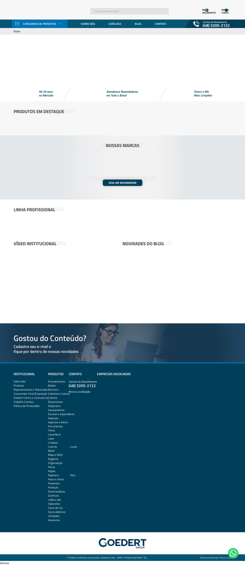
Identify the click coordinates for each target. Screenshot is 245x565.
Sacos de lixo (55, 508)
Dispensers (54, 406)
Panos (51, 467)
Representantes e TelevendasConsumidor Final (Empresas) (30, 392)
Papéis (51, 471)
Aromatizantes (56, 381)
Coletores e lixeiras (59, 394)
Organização (55, 463)
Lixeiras (52, 447)
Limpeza (53, 443)
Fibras (51, 430)
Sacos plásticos (56, 512)
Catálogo (115, 24)
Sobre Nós (88, 24)
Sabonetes (54, 504)
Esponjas (53, 418)
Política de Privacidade (26, 406)
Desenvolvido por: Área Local (215, 558)
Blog (138, 24)
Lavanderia (54, 434)
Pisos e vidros (56, 479)
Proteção (53, 487)
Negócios (53, 459)
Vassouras (54, 520)
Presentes (54, 483)
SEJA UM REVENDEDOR (122, 183)
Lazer (51, 438)
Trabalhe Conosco (24, 402)
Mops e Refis (55, 455)
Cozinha (52, 398)
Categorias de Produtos (39, 24)
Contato (160, 24)
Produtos (19, 385)
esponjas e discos (58, 422)
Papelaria (53, 475)
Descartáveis (55, 402)
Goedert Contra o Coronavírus (31, 398)
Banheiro (53, 390)
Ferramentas (55, 426)
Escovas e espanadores (61, 414)
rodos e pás (54, 500)
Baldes (52, 385)
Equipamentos (56, 410)
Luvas (73, 447)
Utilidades (53, 516)
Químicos (53, 496)
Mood (51, 451)
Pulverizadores (56, 491)
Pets (72, 475)
